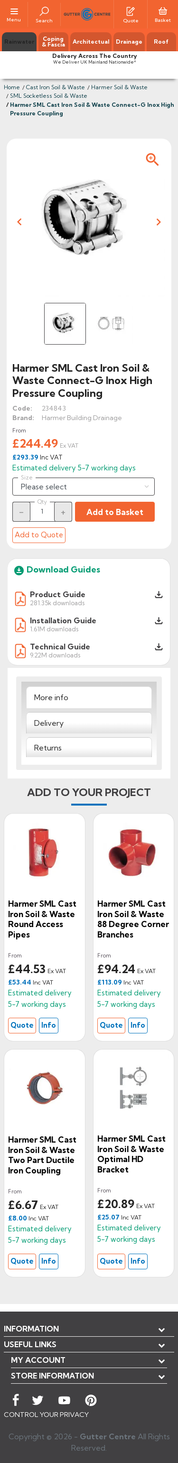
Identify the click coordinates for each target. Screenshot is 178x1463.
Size (27, 477)
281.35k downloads (57, 602)
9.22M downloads (55, 654)
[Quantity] (42, 511)
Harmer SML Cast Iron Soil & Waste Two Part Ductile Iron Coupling (42, 1155)
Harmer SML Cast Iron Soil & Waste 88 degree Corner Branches (133, 919)
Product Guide (57, 594)
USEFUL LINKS (30, 1344)
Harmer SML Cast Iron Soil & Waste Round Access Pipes (42, 919)
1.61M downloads (54, 628)
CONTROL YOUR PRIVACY (46, 1414)
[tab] (89, 697)
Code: (22, 408)
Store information (52, 1375)
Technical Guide (60, 646)
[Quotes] (130, 10)
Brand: (23, 417)
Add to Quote (39, 534)
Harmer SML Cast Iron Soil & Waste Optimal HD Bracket (131, 1154)
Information (31, 1328)
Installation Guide (63, 620)
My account (38, 1360)
